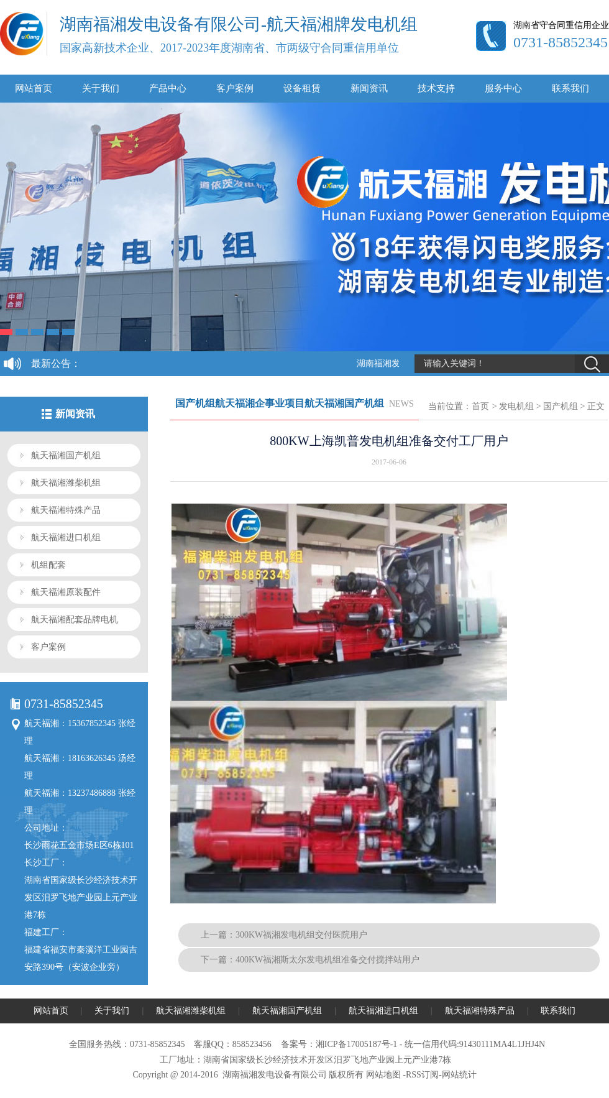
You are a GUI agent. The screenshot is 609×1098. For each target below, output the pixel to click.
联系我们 (570, 88)
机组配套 (48, 565)
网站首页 (33, 88)
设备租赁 (302, 88)
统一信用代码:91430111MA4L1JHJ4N (475, 1044)
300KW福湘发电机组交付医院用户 (301, 934)
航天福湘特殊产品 (66, 510)
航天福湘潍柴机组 (66, 482)
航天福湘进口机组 (66, 537)
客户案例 (235, 88)
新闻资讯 (369, 88)
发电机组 (516, 406)
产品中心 (167, 88)
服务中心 (503, 88)
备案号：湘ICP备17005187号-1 (339, 1044)
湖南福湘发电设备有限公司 (274, 1074)
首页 (480, 406)
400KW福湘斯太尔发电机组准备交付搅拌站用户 (327, 959)
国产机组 (560, 406)
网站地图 (383, 1074)
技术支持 (436, 88)
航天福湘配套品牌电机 (74, 619)
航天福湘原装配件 (66, 592)
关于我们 (100, 88)
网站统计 (459, 1074)
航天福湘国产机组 (66, 455)
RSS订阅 (422, 1074)
